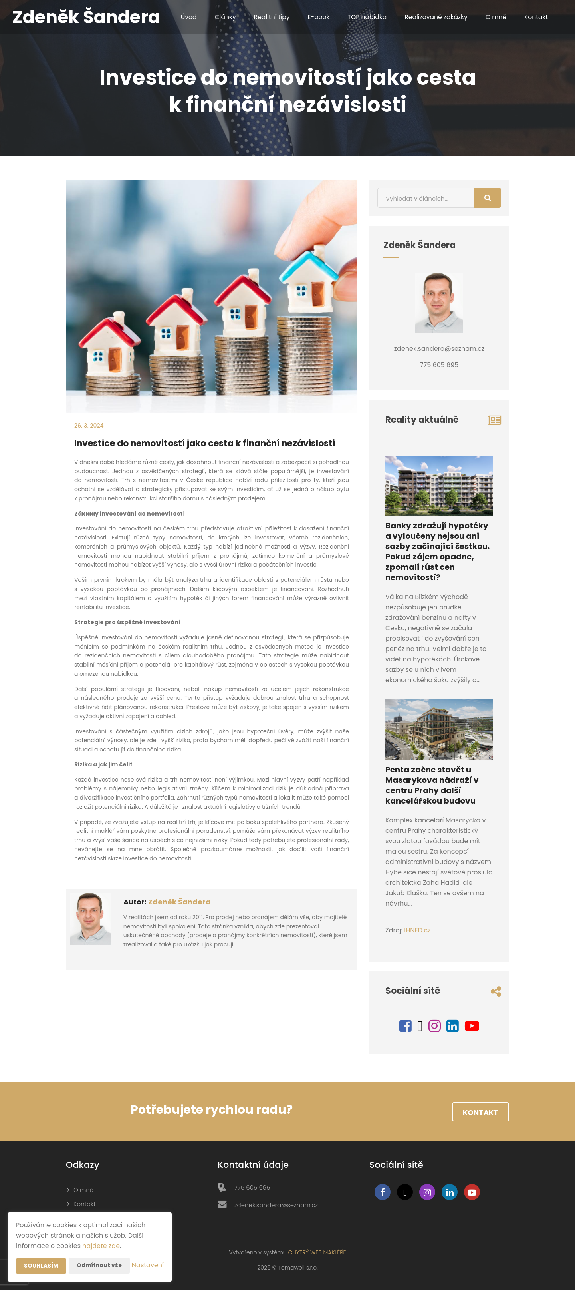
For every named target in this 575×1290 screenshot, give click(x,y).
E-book (312, 17)
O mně (493, 17)
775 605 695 (252, 1187)
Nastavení (148, 1265)
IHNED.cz (417, 930)
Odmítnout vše (100, 1250)
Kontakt (534, 17)
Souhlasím (41, 1250)
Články (218, 17)
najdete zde (101, 1229)
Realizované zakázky (432, 17)
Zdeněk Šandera (179, 902)
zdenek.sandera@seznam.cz (276, 1205)
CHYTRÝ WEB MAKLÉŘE (317, 1252)
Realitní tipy (265, 17)
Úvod (180, 17)
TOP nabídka (362, 17)
